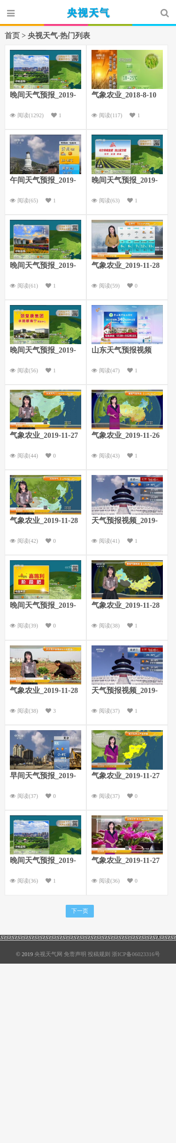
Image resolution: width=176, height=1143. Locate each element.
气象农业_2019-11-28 (126, 265)
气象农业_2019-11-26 (126, 435)
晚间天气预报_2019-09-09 (43, 861)
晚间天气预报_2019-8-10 (43, 351)
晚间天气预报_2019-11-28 (125, 181)
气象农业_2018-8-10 (124, 95)
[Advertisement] (88, 1052)
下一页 (79, 911)
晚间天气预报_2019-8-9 (43, 266)
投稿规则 (99, 954)
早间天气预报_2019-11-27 (43, 777)
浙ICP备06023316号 (136, 954)
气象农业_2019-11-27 (44, 435)
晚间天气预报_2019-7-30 (43, 96)
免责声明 (75, 954)
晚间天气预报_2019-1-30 (43, 606)
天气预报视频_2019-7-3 (125, 691)
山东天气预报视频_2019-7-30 (122, 351)
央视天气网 (88, 12)
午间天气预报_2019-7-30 (43, 181)
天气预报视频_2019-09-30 (125, 521)
